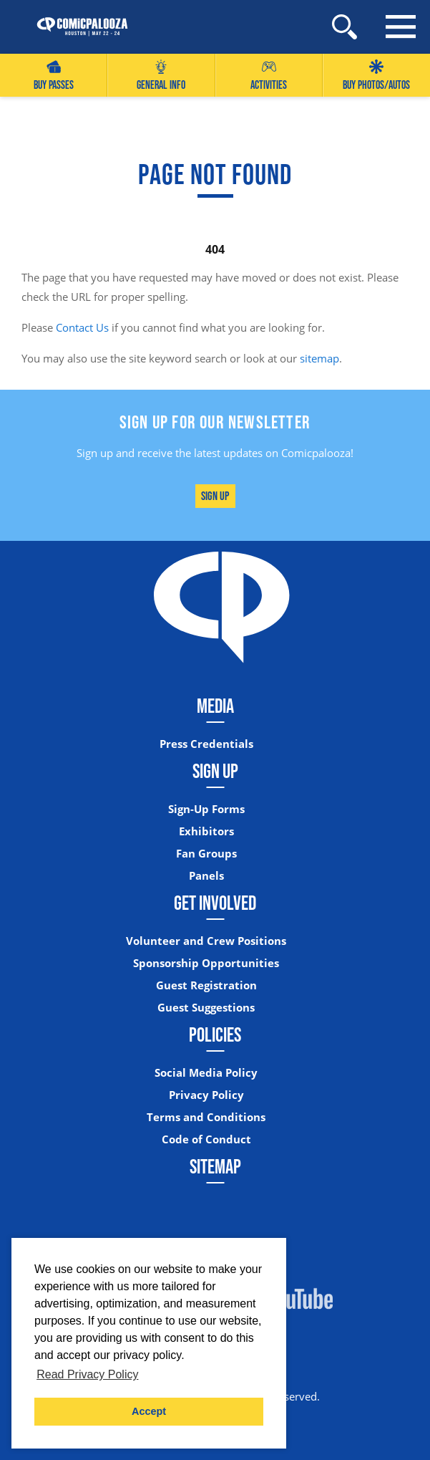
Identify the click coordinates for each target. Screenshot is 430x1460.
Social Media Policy (206, 1072)
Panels (206, 875)
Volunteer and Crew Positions (206, 941)
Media (215, 706)
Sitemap (215, 1166)
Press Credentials (206, 744)
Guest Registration (206, 985)
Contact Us (82, 327)
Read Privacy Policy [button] (87, 1374)
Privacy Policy (206, 1095)
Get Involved (215, 903)
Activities (268, 75)
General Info (161, 75)
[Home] (75, 27)
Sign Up (215, 495)
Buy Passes (54, 75)
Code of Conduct (206, 1139)
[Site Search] (344, 27)
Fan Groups (206, 853)
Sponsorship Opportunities (206, 963)
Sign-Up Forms (206, 809)
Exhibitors (206, 831)
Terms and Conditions (206, 1117)
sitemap (319, 358)
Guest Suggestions (206, 1007)
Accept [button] (149, 1411)
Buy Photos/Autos (376, 75)
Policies (215, 1034)
